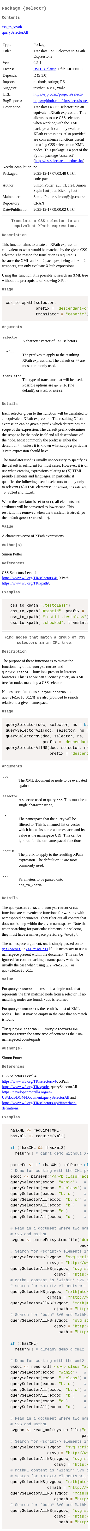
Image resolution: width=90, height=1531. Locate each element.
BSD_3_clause (44, 69)
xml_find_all (37, 949)
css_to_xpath (12, 27)
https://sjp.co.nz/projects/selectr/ (58, 94)
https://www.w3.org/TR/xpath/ (25, 583)
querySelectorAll (15, 32)
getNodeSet (11, 949)
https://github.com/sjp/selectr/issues (60, 101)
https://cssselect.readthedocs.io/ (59, 161)
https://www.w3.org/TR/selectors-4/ (29, 578)
